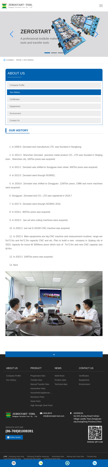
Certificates (15, 99)
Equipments (15, 106)
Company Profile (17, 85)
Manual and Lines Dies (75, 457)
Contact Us (15, 120)
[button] (47, 52)
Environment (15, 113)
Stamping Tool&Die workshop (38, 457)
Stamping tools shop (16, 457)
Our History (29, 60)
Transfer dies (92, 457)
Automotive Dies (58, 457)
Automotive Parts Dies (52, 459)
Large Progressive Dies (12, 459)
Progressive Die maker (32, 459)
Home (18, 60)
